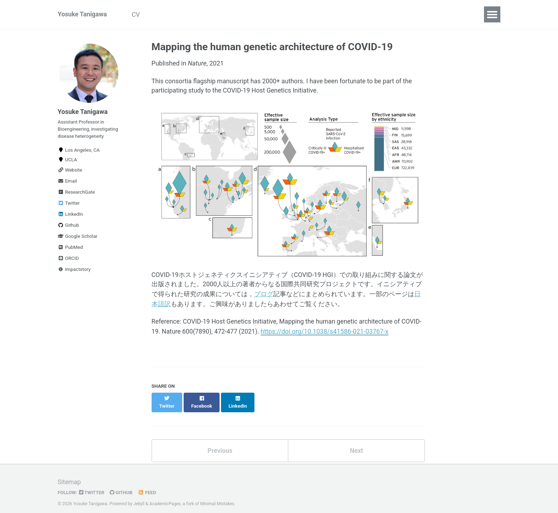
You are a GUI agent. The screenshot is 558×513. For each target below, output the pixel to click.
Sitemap (69, 476)
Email (67, 182)
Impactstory (74, 270)
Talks (209, 14)
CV (137, 14)
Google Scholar (78, 237)
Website (70, 171)
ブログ (263, 294)
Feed (148, 486)
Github (68, 226)
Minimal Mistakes (218, 496)
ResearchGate (76, 193)
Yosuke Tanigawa (82, 14)
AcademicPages (165, 496)
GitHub (121, 486)
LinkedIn (70, 215)
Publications (172, 14)
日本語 (321, 14)
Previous (219, 443)
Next (356, 443)
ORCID (68, 259)
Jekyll (139, 496)
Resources (284, 14)
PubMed (70, 248)
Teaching (243, 14)
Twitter (69, 204)
